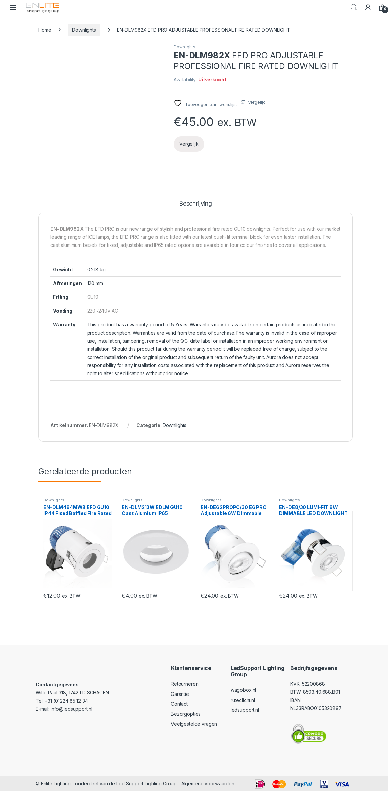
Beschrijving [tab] (195, 203)
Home (44, 30)
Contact (179, 704)
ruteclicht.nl (243, 700)
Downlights (84, 30)
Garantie (180, 694)
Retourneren (184, 684)
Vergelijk (257, 102)
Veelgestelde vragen (194, 724)
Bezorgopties (186, 714)
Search (354, 7)
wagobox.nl (243, 690)
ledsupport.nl (245, 710)
